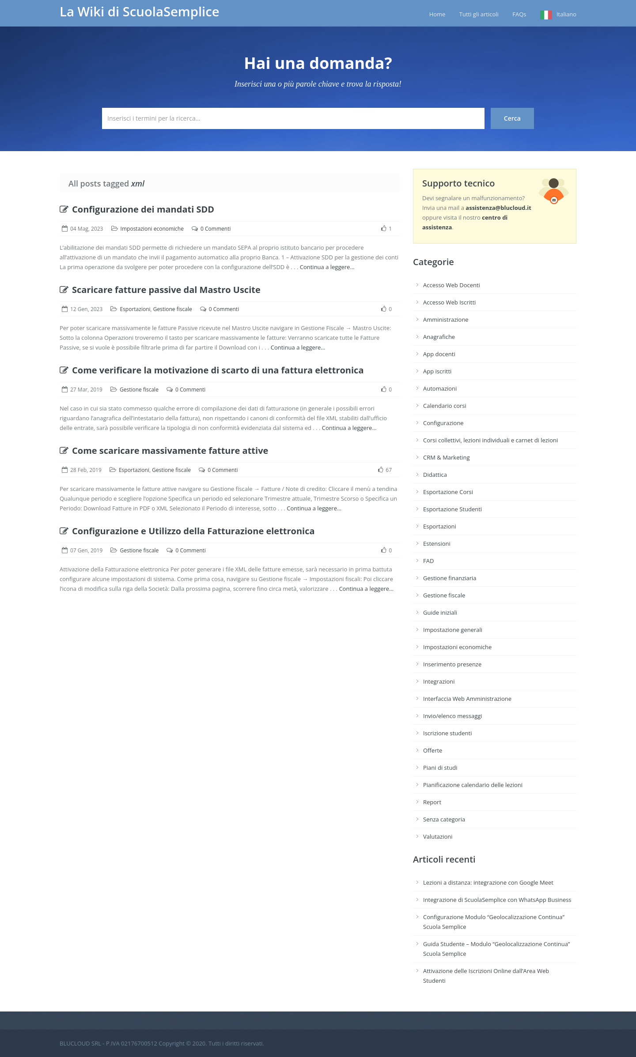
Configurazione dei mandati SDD (137, 209)
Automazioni (440, 388)
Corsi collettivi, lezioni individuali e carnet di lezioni (490, 440)
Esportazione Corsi (448, 492)
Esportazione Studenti (452, 509)
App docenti (439, 354)
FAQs (519, 14)
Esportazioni (135, 309)
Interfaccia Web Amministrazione (467, 699)
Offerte (432, 750)
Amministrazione (446, 319)
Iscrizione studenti (447, 733)
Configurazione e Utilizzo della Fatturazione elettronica (187, 531)
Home (437, 14)
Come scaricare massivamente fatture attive (164, 450)
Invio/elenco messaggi (452, 716)
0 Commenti (216, 228)
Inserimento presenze (452, 664)
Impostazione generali (452, 630)
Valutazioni (438, 836)
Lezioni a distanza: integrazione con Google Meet (488, 882)
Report (432, 802)
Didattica (435, 475)
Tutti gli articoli (479, 14)
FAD (428, 561)
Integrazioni (439, 681)
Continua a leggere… (327, 267)
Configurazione (443, 423)
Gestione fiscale (172, 309)
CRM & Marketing (446, 457)
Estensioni (436, 544)
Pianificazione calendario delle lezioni (472, 785)
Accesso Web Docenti (451, 285)
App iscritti (437, 371)
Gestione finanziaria (450, 578)
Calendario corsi (444, 406)
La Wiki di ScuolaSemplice (140, 11)
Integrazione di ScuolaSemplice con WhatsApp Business (497, 900)
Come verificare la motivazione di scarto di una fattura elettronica (211, 370)
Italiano (566, 14)
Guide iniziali (440, 612)
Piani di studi (440, 768)
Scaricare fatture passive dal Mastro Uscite (160, 290)
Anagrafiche (439, 337)
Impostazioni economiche (152, 228)
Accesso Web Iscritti (449, 302)
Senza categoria (444, 819)
